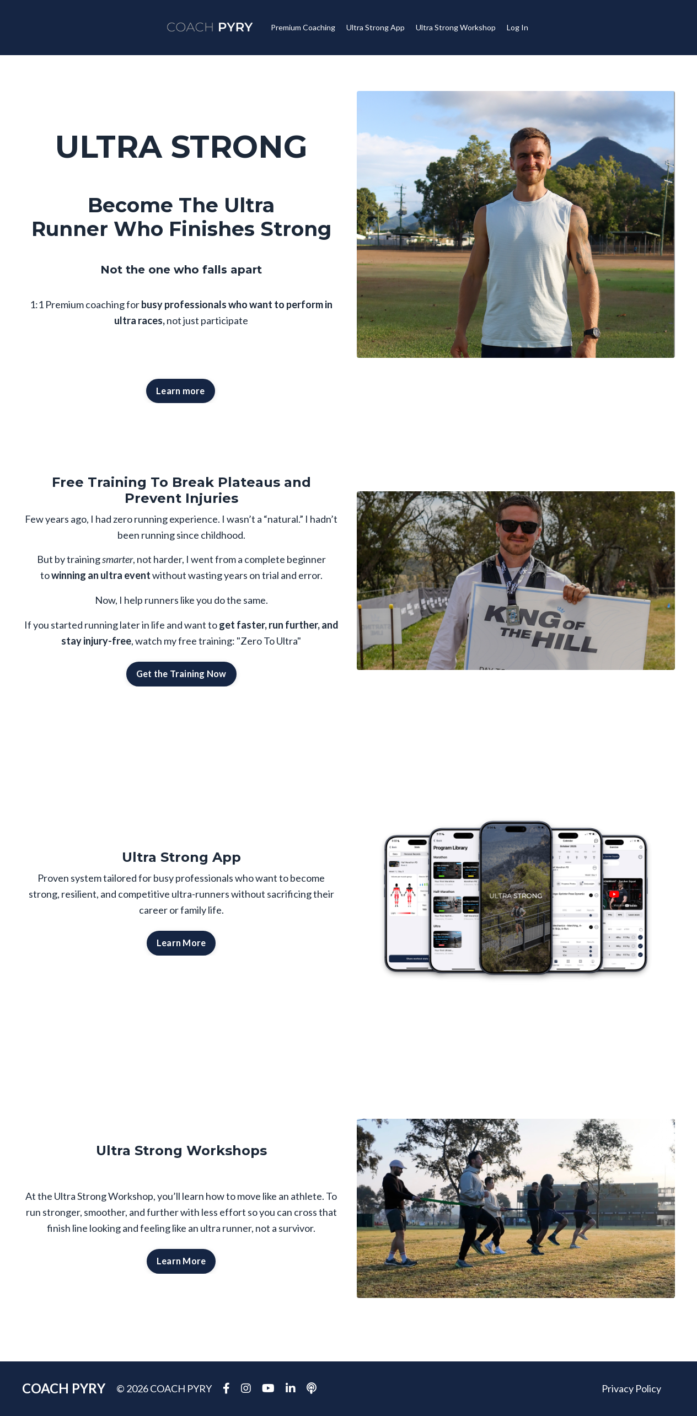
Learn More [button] (181, 942)
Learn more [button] (180, 390)
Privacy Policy (631, 1388)
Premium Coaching (303, 27)
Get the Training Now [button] (181, 673)
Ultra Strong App (375, 27)
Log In (517, 27)
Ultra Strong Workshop (456, 27)
